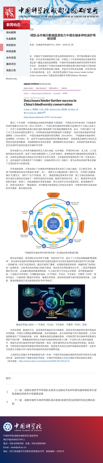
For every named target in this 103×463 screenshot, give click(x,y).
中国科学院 (84, 3)
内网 (55, 3)
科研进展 (11, 51)
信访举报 (67, 3)
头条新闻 (11, 38)
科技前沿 (11, 45)
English (75, 3)
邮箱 (60, 3)
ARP (50, 3)
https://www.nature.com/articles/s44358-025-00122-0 (44, 361)
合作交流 (11, 57)
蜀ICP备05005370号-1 (14, 439)
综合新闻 (11, 32)
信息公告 (11, 70)
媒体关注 (11, 64)
